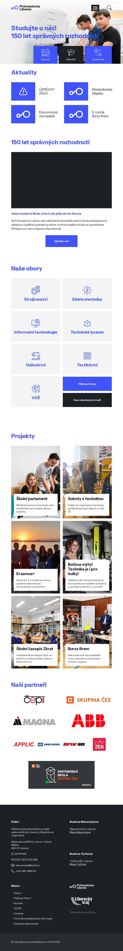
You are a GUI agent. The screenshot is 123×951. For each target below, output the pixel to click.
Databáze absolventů (26, 923)
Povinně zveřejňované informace (33, 918)
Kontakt (18, 903)
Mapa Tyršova (78, 864)
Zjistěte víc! (61, 241)
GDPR (17, 908)
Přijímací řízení (87, 383)
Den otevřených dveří (87, 400)
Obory (17, 893)
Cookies (19, 913)
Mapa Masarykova (80, 832)
